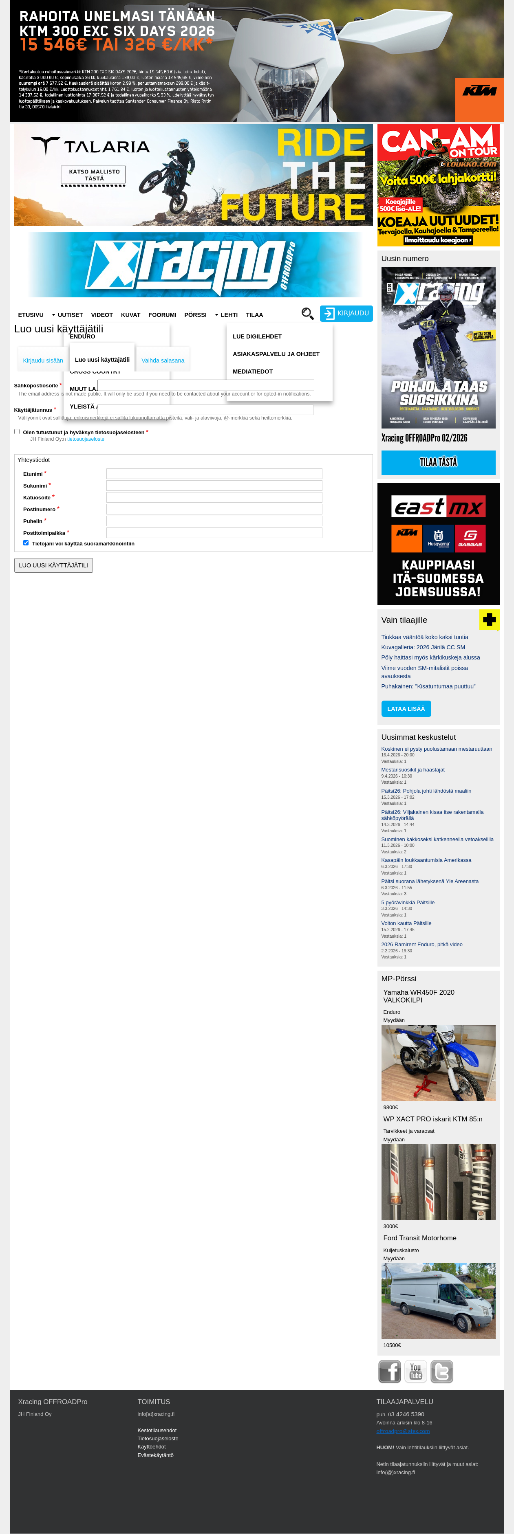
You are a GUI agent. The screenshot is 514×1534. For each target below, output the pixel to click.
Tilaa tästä (438, 463)
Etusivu (31, 315)
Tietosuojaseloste (158, 1438)
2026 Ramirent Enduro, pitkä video (422, 944)
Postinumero (39, 509)
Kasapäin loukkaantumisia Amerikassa (427, 860)
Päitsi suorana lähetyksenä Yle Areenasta (430, 881)
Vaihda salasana (162, 360)
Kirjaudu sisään (43, 360)
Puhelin (32, 521)
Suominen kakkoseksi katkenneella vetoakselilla (438, 839)
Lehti (229, 315)
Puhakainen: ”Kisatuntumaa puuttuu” (429, 686)
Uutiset (70, 315)
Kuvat (130, 315)
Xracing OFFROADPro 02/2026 (425, 438)
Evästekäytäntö (156, 1455)
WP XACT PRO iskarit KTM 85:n (433, 1119)
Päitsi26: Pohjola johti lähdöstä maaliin (427, 791)
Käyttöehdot (152, 1447)
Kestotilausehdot (157, 1430)
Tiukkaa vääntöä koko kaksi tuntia (425, 637)
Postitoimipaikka (44, 533)
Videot (102, 315)
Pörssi (195, 315)
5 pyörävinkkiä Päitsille (408, 902)
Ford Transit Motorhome (420, 1238)
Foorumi (162, 315)
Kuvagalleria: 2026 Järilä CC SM (423, 647)
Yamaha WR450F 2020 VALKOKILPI (419, 996)
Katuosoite (37, 497)
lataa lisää (406, 708)
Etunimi (33, 474)
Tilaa (254, 315)
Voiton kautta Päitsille (407, 923)
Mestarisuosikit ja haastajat (413, 770)
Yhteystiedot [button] (34, 460)
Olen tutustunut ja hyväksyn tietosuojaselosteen (84, 432)
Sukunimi (35, 486)
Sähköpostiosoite (36, 385)
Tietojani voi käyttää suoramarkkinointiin (83, 544)
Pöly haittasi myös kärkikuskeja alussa (431, 657)
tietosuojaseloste (85, 439)
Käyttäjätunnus (33, 410)
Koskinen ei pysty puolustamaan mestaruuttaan (437, 749)
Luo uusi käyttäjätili (102, 359)
